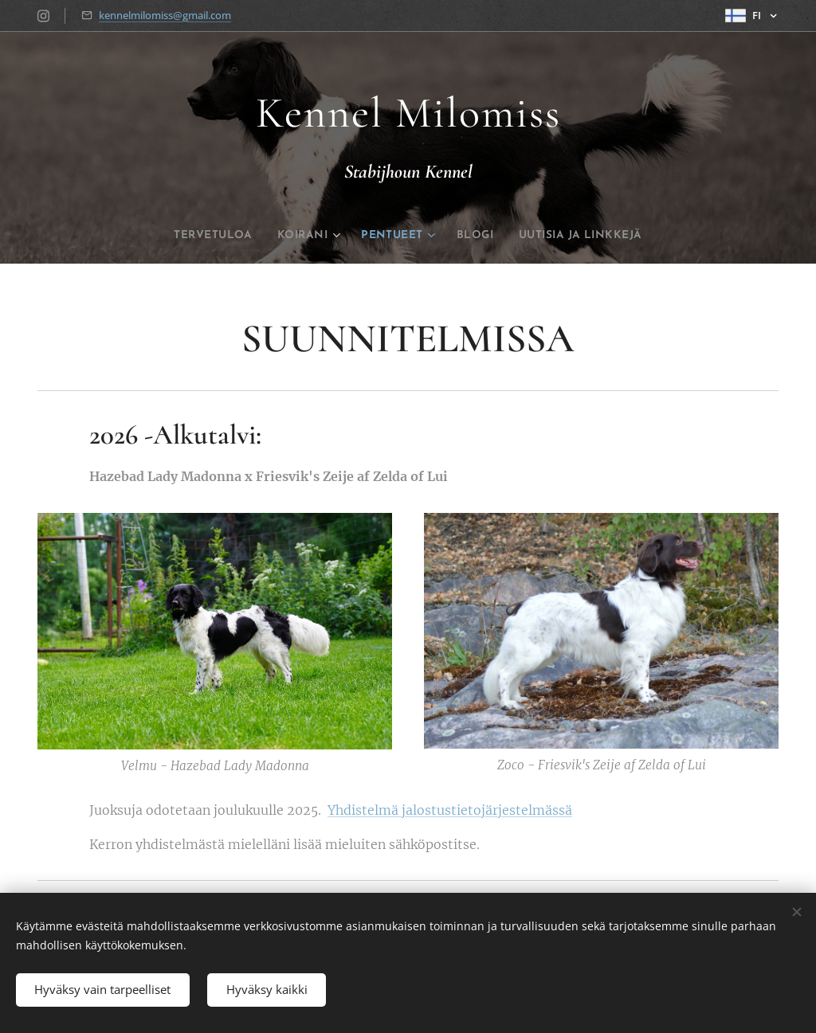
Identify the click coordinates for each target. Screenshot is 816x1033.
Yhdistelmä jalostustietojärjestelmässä (450, 810)
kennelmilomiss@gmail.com (165, 15)
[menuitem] (190, 236)
